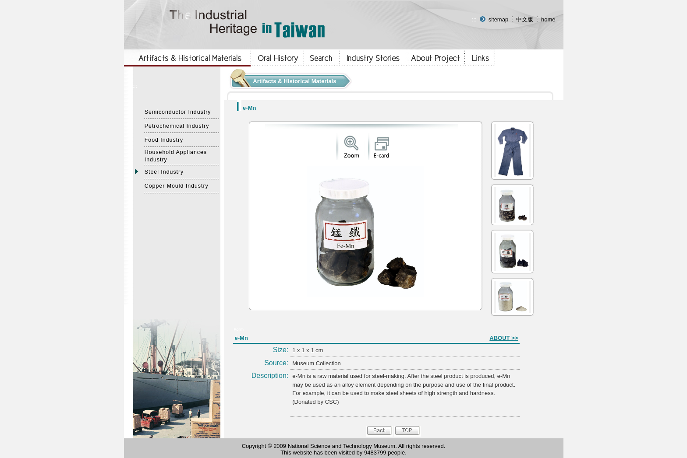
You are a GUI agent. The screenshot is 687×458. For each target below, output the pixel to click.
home (548, 19)
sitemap (499, 19)
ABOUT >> (503, 338)
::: (474, 19)
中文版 (524, 19)
